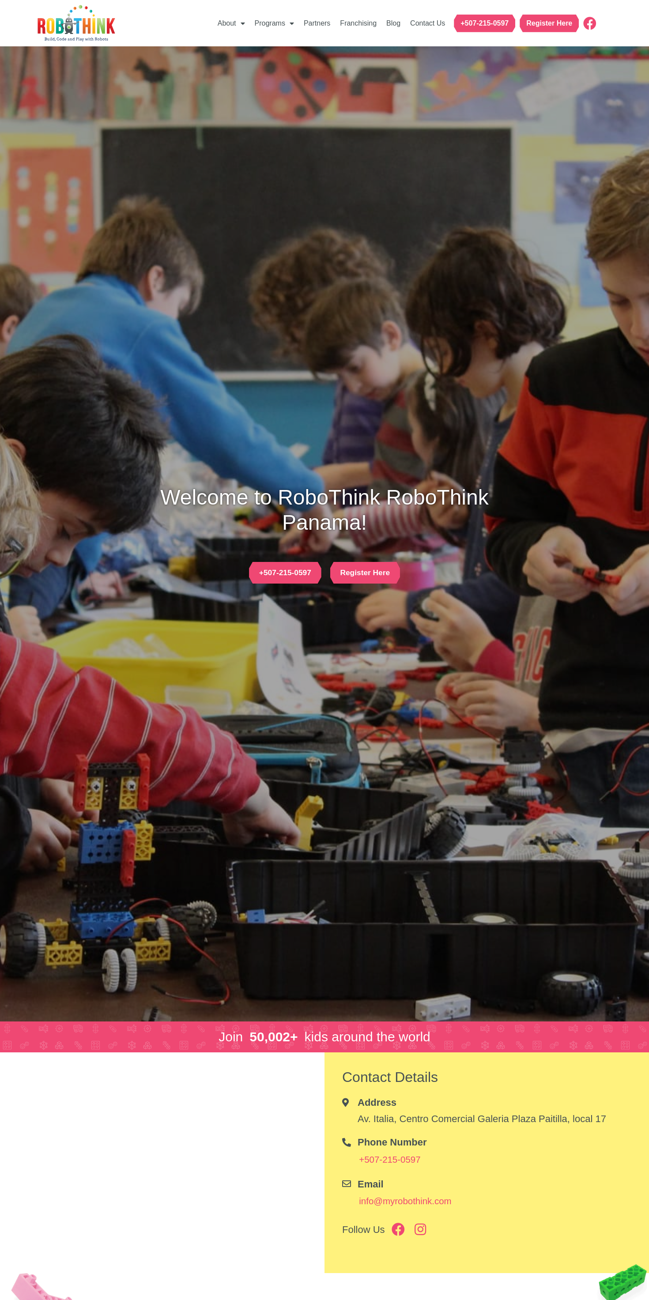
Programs (274, 23)
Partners (317, 23)
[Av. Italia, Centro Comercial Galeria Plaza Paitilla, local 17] (162, 1162)
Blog (393, 23)
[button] (484, 23)
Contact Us (427, 23)
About (231, 23)
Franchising (358, 23)
